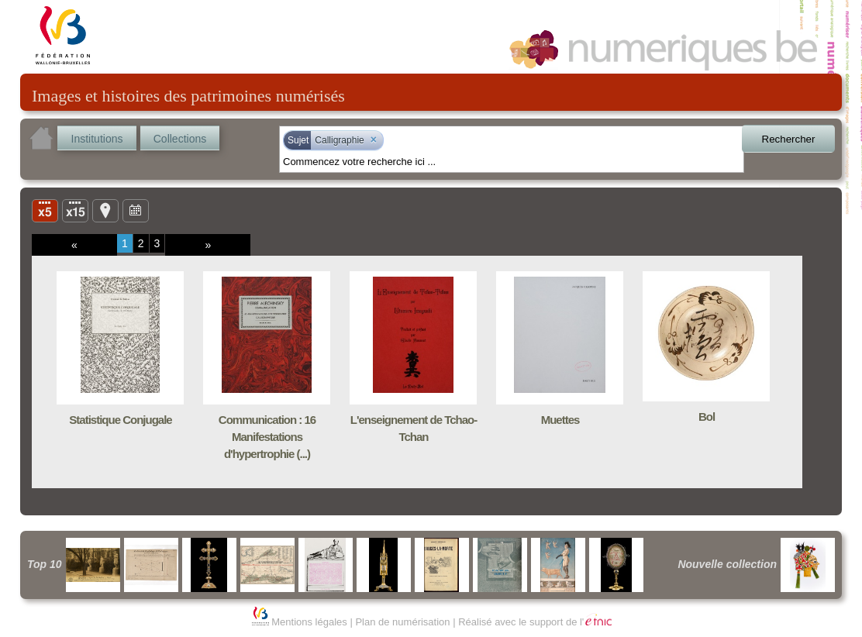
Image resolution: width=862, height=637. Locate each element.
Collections (179, 139)
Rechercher (788, 139)
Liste (75, 210)
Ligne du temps (135, 210)
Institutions (97, 139)
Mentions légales (309, 622)
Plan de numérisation (402, 622)
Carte (105, 210)
